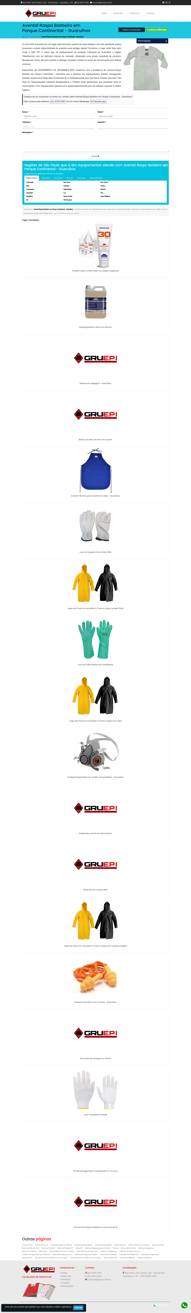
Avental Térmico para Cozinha (139, 1245)
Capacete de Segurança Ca (62, 1255)
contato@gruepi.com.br (102, 2)
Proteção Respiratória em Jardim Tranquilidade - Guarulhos (95, 777)
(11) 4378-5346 (83, 2)
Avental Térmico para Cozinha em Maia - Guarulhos (95, 496)
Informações (67, 1286)
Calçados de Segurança (108, 1252)
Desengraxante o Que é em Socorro (95, 327)
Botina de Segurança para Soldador (98, 1248)
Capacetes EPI (27, 1258)
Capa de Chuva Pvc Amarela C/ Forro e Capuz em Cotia (95, 721)
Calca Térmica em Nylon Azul (87, 1252)
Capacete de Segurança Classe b (86, 1255)
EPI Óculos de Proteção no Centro (95, 1058)
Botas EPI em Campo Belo (95, 890)
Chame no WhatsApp (157, 30)
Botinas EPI (43, 1252)
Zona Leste (81, 178)
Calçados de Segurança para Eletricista (36, 1255)
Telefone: (26, 122)
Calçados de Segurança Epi (129, 1252)
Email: (101, 112)
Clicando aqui (98, 102)
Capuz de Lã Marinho (127, 1258)
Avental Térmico (120, 1245)
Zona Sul (69, 178)
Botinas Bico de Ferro (128, 1248)
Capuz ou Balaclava (144, 1258)
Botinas (115, 1248)
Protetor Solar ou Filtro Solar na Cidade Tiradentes (95, 271)
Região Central (31, 178)
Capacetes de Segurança (150, 1255)
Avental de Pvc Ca (41, 1245)
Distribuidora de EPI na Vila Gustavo (95, 833)
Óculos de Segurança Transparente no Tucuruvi (95, 1171)
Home (104, 13)
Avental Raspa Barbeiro (103, 1245)
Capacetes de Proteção (108, 1255)
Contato (150, 13)
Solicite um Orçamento (131, 30)
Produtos (134, 13)
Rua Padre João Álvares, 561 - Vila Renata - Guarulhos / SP (48, 2)
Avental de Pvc (27, 1245)
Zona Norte (45, 178)
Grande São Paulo (96, 178)
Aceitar (78, 1308)
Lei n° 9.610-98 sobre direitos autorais (66, 213)
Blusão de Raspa (158, 1245)
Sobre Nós (118, 13)
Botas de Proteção (48, 1248)
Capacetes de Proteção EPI (129, 1255)
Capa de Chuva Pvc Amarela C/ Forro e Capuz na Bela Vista (95, 608)
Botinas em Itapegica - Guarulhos (95, 383)
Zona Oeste (58, 178)
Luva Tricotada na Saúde (95, 1115)
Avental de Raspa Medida (83, 1245)
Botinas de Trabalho (29, 1252)
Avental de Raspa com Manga (61, 1245)
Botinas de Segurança (146, 1248)
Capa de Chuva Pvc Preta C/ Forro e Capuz (85, 1258)
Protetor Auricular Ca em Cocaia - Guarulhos (95, 1002)
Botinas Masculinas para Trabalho (62, 1252)
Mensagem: (27, 133)
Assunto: (102, 122)
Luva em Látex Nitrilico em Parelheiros (95, 665)
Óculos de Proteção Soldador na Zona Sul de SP (95, 1227)
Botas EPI (79, 1248)
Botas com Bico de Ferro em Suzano (95, 440)
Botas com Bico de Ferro (30, 1248)
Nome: (25, 112)
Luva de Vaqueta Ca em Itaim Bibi (95, 552)
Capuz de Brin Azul (110, 1258)
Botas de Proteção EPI (65, 1248)
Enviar (95, 157)
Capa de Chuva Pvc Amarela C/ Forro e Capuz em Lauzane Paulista (95, 946)
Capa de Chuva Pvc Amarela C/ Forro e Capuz (51, 1258)
